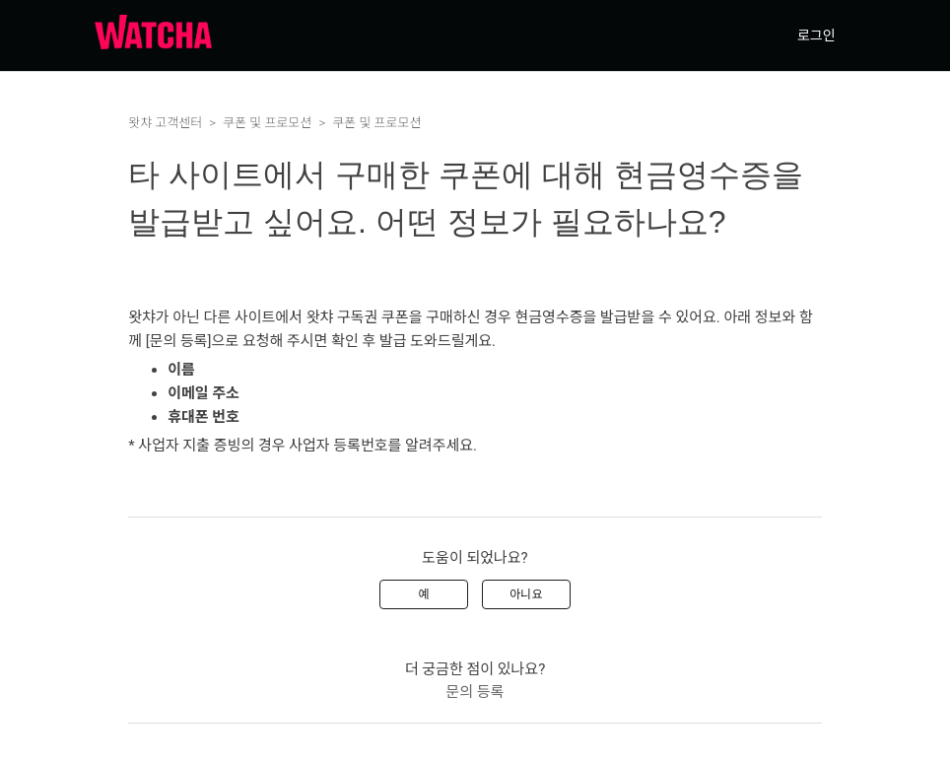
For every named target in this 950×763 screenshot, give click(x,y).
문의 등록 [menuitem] (475, 692)
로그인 (816, 35)
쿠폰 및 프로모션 (267, 122)
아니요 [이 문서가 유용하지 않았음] (525, 594)
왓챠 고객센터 (165, 122)
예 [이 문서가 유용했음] (424, 594)
